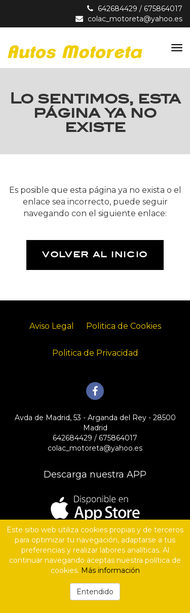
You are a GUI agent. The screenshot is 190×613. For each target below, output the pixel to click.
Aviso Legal (51, 326)
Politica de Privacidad (95, 353)
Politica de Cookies (123, 326)
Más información (110, 570)
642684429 (117, 8)
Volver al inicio (95, 254)
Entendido (95, 591)
